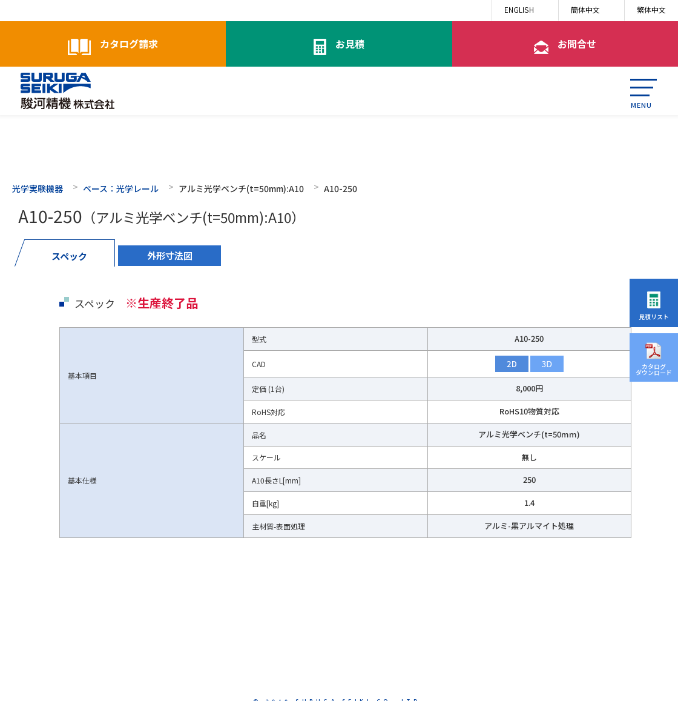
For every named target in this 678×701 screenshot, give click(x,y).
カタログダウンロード (654, 369)
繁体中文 (651, 9)
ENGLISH (519, 9)
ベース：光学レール (121, 188)
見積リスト (654, 316)
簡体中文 (585, 9)
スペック (69, 256)
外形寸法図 (170, 255)
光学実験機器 (37, 188)
